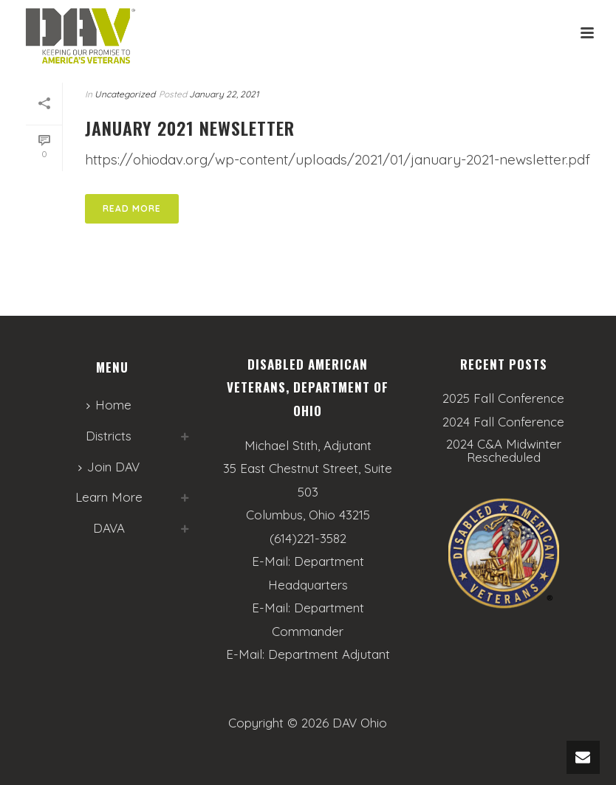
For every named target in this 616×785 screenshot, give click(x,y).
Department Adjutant (329, 654)
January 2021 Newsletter (190, 127)
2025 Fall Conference (503, 398)
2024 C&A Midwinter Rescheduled (503, 451)
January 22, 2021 (224, 94)
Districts (108, 435)
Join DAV (109, 466)
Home (108, 404)
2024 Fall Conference (503, 422)
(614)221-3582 (308, 538)
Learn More (109, 497)
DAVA (109, 528)
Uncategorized (125, 94)
